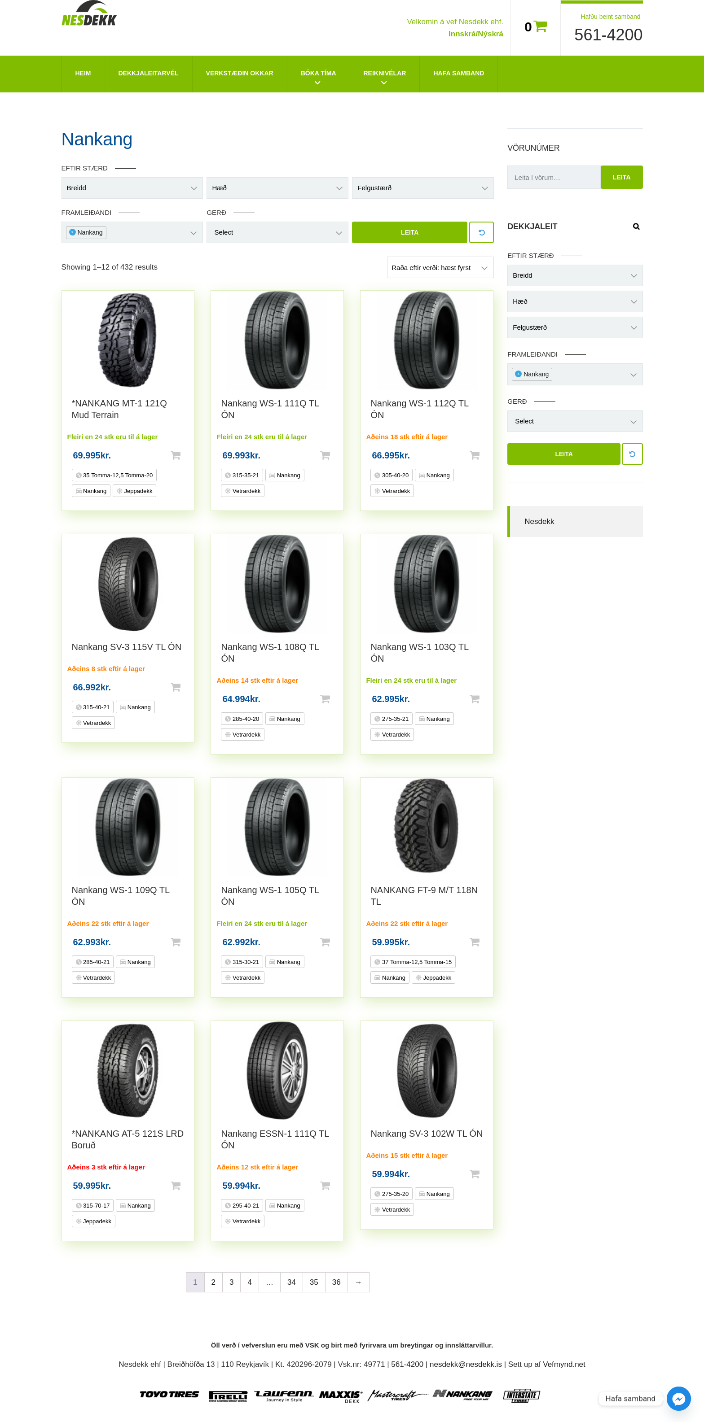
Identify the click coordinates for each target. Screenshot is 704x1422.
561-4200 (608, 35)
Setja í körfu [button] (190, 455)
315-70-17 (96, 1205)
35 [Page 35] (314, 1282)
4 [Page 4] (249, 1282)
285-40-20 (245, 718)
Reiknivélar (385, 73)
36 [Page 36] (336, 1282)
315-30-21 (245, 962)
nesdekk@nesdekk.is (466, 1364)
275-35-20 (394, 1194)
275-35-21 (394, 718)
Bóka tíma (318, 73)
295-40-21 (245, 1205)
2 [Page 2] (213, 1282)
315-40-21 (96, 707)
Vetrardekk (245, 491)
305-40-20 (394, 475)
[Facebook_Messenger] (679, 1399)
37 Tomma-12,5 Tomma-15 (416, 962)
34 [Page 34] (291, 1282)
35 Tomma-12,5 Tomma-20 (117, 475)
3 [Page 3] (231, 1282)
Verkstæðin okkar (239, 73)
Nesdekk (539, 521)
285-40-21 (96, 962)
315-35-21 (245, 475)
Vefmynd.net (564, 1364)
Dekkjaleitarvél (149, 73)
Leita (409, 232)
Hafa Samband (458, 73)
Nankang (94, 491)
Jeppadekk (138, 491)
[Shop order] (440, 267)
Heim (83, 73)
